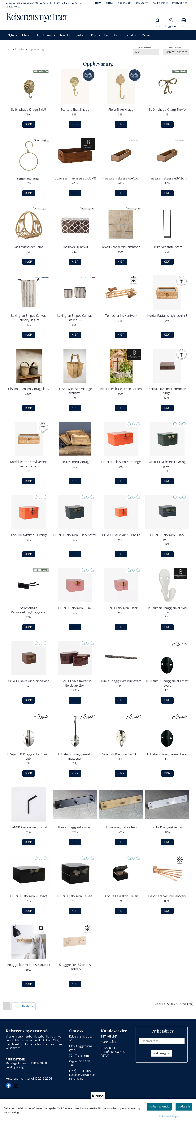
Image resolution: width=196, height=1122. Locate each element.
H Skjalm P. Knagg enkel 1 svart (167, 754)
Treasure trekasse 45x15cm (121, 178)
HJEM (98, 3)
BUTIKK (109, 3)
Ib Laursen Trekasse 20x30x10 (75, 178)
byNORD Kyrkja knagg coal (29, 827)
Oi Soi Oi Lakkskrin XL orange (121, 462)
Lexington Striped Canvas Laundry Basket (28, 318)
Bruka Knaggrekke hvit (167, 827)
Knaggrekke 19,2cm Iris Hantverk (75, 967)
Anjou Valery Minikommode (121, 247)
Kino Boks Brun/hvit (75, 247)
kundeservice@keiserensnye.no (82, 1077)
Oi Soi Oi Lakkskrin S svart (74, 896)
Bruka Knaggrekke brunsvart (121, 681)
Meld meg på (161, 1053)
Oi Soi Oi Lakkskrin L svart (121, 896)
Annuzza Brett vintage (74, 462)
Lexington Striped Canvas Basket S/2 (74, 318)
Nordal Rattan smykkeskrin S (167, 316)
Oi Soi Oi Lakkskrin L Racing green (167, 464)
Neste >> (27, 1006)
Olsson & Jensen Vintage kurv (28, 389)
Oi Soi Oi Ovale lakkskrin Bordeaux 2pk (75, 683)
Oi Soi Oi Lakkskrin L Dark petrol (74, 535)
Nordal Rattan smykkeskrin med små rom (28, 464)
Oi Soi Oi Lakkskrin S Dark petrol (167, 537)
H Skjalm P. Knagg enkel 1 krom (121, 754)
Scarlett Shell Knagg (75, 110)
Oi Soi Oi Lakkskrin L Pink (74, 608)
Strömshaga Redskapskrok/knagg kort (28, 610)
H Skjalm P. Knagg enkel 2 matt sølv (75, 756)
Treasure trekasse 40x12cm (167, 178)
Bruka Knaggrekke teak (121, 827)
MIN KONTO (142, 3)
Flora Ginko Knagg (121, 110)
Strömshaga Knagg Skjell (28, 110)
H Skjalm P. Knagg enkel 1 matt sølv (28, 756)
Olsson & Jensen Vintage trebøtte (75, 391)
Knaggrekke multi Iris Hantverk (28, 965)
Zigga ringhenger (29, 178)
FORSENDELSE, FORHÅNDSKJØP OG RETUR (113, 1052)
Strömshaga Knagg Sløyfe (167, 110)
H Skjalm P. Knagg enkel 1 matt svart (167, 683)
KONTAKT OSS (180, 3)
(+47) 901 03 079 (80, 1071)
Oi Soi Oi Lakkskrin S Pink (121, 608)
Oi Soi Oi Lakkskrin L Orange (29, 535)
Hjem (9, 49)
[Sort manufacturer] (146, 52)
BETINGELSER (109, 1036)
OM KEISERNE (160, 3)
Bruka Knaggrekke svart (75, 827)
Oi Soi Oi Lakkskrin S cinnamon (28, 681)
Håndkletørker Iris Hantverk (167, 896)
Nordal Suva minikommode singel (167, 391)
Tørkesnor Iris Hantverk (121, 316)
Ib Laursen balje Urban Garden (121, 389)
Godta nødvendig (159, 1106)
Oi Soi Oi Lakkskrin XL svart (28, 896)
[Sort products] (176, 52)
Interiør (19, 49)
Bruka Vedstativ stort (167, 247)
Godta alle (184, 1106)
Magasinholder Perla (28, 247)
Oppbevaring (36, 49)
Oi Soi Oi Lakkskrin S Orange (121, 535)
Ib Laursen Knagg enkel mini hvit (167, 610)
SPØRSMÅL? (125, 3)
